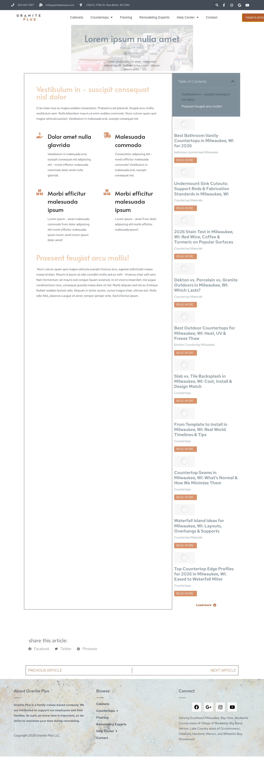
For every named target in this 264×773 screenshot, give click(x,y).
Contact (211, 17)
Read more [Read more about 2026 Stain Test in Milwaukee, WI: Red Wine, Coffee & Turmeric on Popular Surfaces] (184, 238)
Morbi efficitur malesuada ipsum (67, 201)
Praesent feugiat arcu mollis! (202, 106)
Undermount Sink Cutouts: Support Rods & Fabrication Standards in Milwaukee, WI (202, 175)
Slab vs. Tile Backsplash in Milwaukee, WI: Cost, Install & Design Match (203, 343)
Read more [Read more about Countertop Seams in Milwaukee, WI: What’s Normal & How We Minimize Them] (184, 448)
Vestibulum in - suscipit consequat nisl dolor (206, 96)
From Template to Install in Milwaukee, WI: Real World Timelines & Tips (201, 385)
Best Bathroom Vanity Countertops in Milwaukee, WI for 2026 (204, 133)
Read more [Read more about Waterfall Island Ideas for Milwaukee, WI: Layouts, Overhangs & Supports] (184, 490)
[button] (217, 5)
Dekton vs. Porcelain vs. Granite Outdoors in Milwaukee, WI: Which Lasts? (203, 259)
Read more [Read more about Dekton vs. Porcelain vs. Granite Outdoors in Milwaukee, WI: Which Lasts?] (184, 280)
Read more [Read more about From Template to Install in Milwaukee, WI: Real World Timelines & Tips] (184, 406)
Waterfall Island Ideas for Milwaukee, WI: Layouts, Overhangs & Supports (200, 469)
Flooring (126, 17)
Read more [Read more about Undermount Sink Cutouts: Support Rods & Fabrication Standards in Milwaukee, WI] (184, 196)
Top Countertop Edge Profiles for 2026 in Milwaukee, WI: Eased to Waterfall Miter (204, 511)
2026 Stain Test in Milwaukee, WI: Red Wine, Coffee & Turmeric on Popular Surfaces (204, 217)
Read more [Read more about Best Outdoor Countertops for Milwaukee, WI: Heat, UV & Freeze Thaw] (184, 322)
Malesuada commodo (130, 140)
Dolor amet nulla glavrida (69, 140)
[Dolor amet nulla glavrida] (39, 135)
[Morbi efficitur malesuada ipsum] (39, 192)
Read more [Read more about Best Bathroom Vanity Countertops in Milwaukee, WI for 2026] (184, 154)
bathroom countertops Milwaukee (196, 146)
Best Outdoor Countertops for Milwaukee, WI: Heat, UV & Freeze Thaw (205, 301)
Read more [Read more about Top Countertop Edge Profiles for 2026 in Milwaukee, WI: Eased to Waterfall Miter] (184, 532)
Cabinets (76, 17)
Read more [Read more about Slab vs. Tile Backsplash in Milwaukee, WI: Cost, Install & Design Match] (184, 364)
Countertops (102, 17)
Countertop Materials (188, 188)
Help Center (188, 17)
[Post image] (184, 119)
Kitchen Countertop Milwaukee (194, 314)
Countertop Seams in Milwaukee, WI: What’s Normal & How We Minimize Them (205, 427)
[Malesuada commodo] (106, 135)
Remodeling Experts (155, 17)
